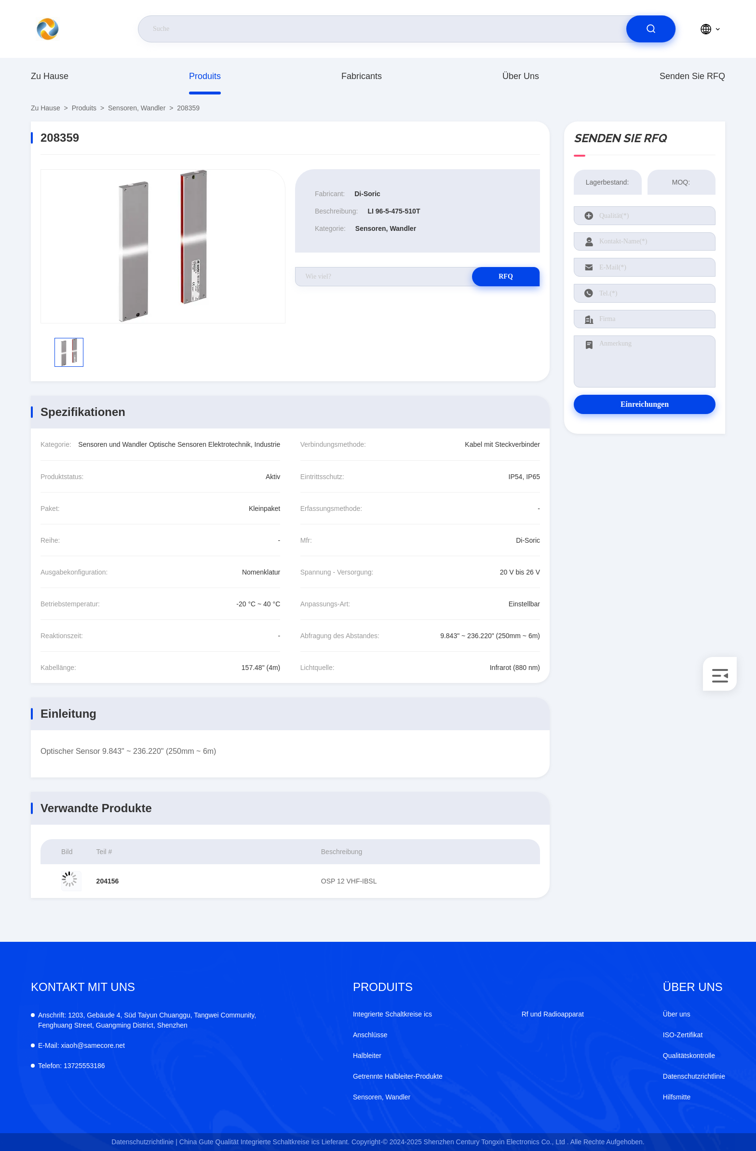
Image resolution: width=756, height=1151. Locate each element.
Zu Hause (49, 76)
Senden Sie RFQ (692, 76)
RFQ (506, 276)
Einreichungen (645, 404)
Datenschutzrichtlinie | (144, 1142)
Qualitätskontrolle (689, 1055)
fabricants (361, 76)
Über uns (520, 76)
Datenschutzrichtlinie (694, 1076)
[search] (650, 28)
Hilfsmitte (677, 1097)
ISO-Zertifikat (682, 1035)
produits (205, 76)
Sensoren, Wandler (136, 108)
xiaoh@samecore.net (81, 1045)
